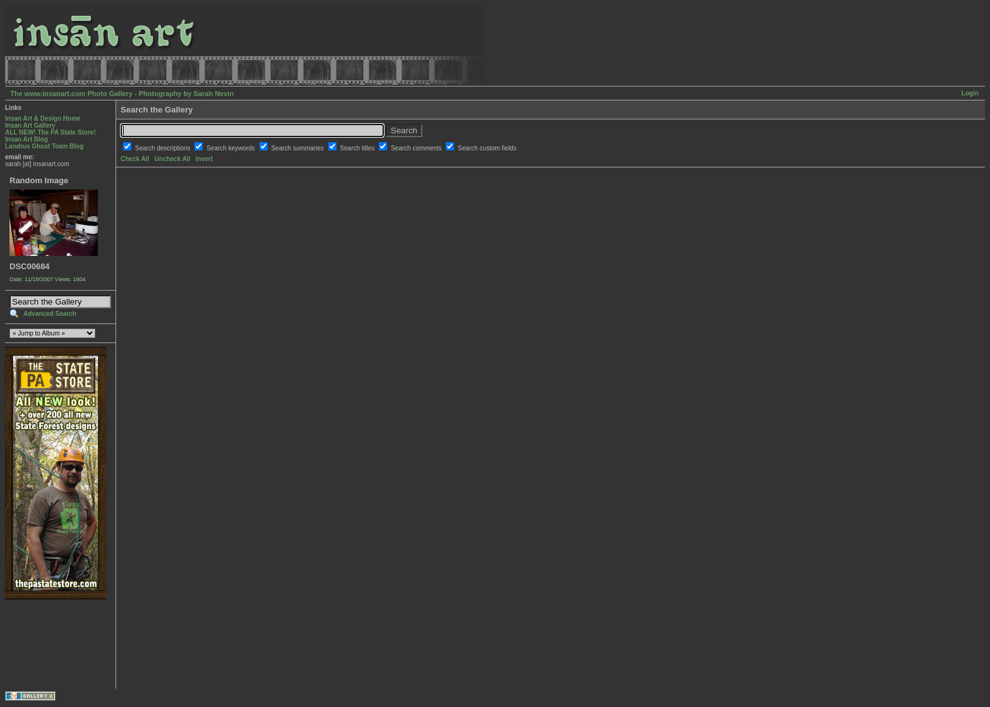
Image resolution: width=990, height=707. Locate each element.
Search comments (417, 148)
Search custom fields (487, 148)
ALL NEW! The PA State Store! (50, 132)
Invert (204, 158)
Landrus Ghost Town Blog (44, 146)
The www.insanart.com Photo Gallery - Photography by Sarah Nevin (122, 93)
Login (970, 93)
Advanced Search (49, 313)
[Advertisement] (44, 644)
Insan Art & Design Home (43, 118)
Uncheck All (173, 158)
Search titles (358, 148)
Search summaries (298, 148)
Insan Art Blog (26, 139)
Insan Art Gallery (30, 125)
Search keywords (231, 148)
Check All (135, 158)
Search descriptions (164, 148)
